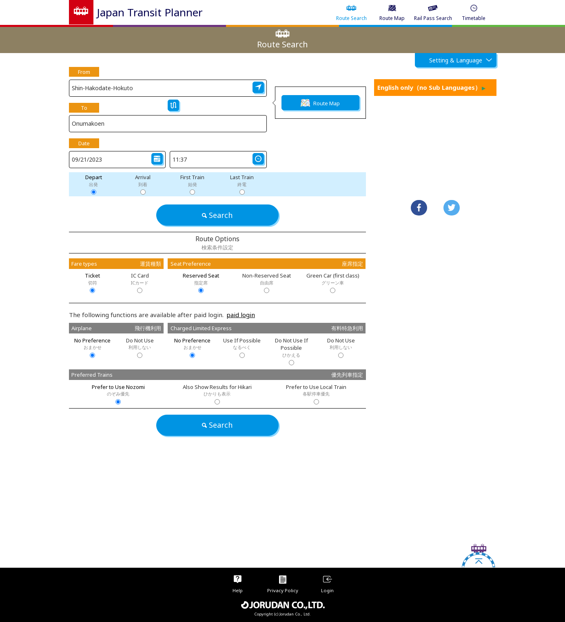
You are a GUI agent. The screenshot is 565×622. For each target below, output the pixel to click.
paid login (240, 315)
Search (217, 215)
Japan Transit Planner (150, 12)
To (84, 107)
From (84, 72)
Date (84, 143)
